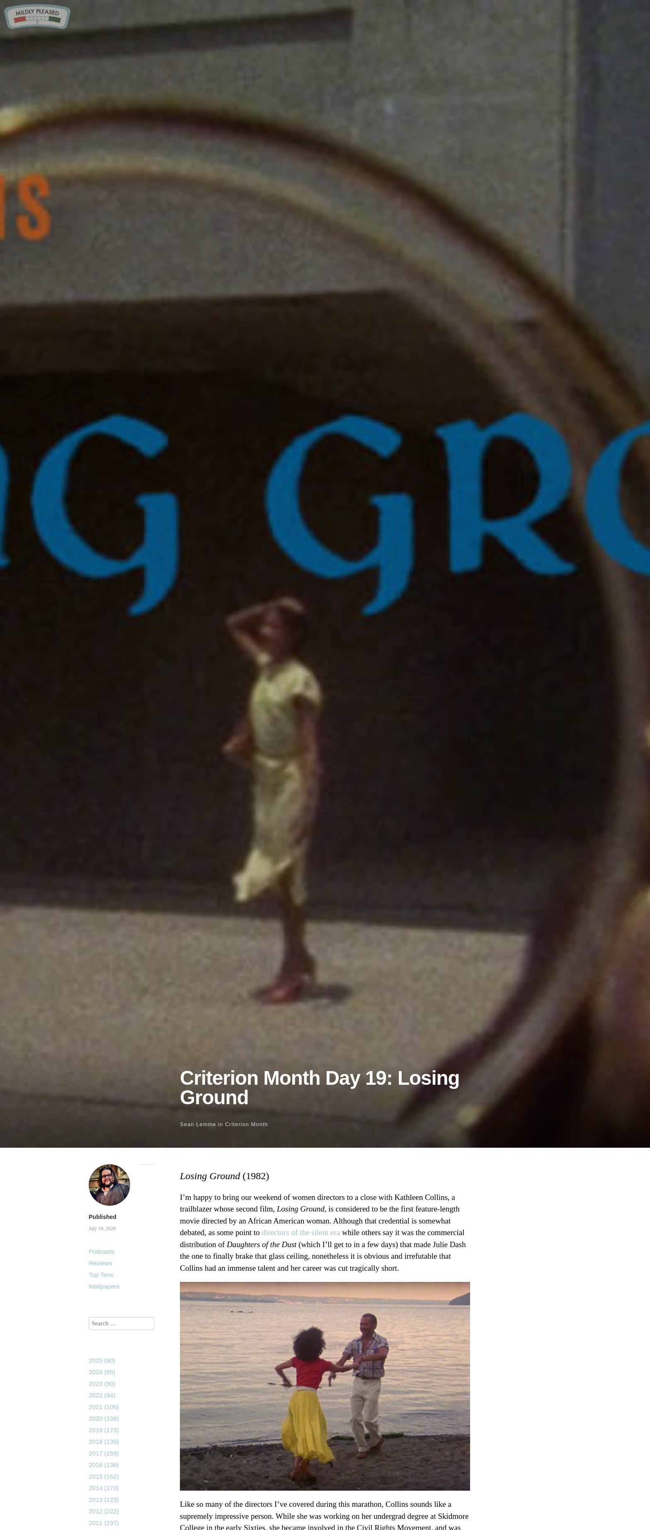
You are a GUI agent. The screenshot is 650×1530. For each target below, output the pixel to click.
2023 (102, 1383)
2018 (104, 1441)
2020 (104, 1418)
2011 (104, 1522)
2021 (104, 1406)
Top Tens (101, 1274)
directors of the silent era (301, 1232)
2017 (104, 1453)
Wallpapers (104, 1286)
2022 (102, 1395)
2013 (104, 1499)
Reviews (100, 1263)
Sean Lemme (198, 1124)
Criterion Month (246, 1124)
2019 (104, 1429)
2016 (104, 1464)
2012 (104, 1511)
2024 (102, 1372)
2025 (102, 1360)
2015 (104, 1476)
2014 (104, 1487)
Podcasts (101, 1251)
